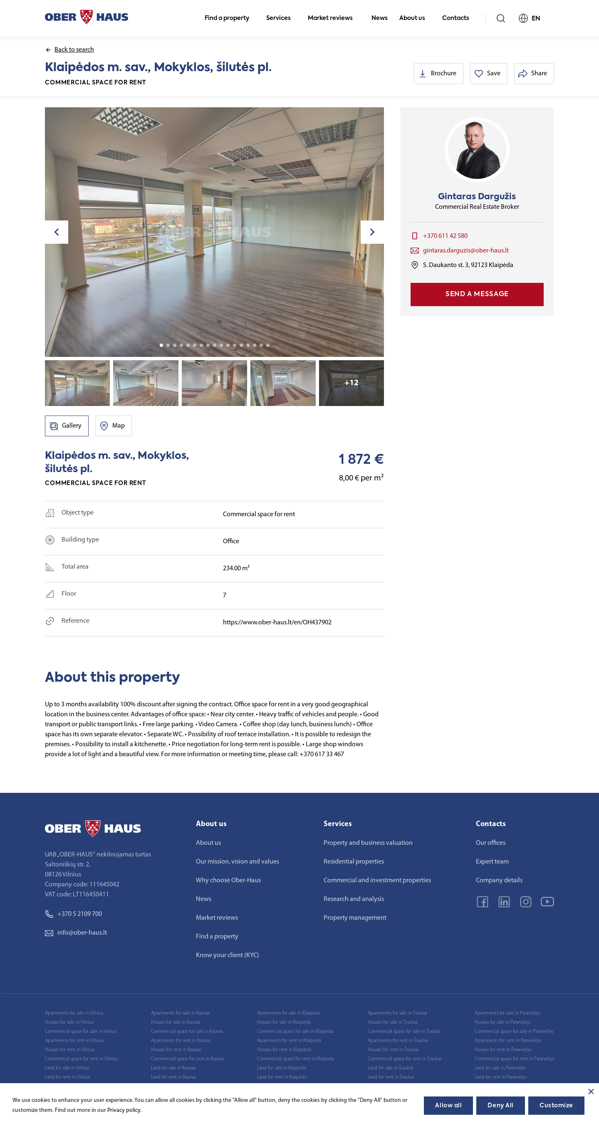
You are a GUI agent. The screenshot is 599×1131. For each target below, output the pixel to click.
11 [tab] (228, 345)
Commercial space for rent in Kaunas (187, 1059)
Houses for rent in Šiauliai (393, 1049)
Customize (556, 1106)
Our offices (490, 843)
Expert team (492, 862)
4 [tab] (181, 345)
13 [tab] (241, 345)
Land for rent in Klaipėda (282, 1077)
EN (533, 18)
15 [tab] (254, 345)
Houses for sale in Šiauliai (393, 1022)
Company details (499, 880)
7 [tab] (201, 345)
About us (415, 18)
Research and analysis (354, 899)
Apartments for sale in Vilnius (74, 1013)
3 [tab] (174, 345)
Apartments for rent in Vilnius (74, 1040)
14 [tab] (248, 345)
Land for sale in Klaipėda (281, 1068)
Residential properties (354, 862)
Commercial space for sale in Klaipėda (295, 1031)
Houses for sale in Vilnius (69, 1022)
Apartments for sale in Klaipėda (288, 1013)
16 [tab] (261, 345)
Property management (355, 918)
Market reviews (334, 18)
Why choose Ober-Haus (228, 880)
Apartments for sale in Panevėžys (507, 1013)
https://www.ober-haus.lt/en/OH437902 (277, 622)
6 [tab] (194, 345)
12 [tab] (234, 345)
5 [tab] (188, 345)
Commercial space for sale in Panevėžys (514, 1031)
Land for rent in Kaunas (173, 1077)
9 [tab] (214, 345)
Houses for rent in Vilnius (69, 1049)
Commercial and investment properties (377, 880)
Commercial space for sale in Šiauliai (404, 1031)
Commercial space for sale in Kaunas (187, 1031)
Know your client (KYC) (227, 955)
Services (282, 18)
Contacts (459, 18)
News (379, 18)
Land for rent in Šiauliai (391, 1077)
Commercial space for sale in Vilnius (80, 1031)
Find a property (230, 18)
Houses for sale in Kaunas (175, 1022)
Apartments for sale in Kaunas (180, 1013)
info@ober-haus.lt (76, 933)
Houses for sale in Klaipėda (283, 1022)
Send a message (477, 294)
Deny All (500, 1106)
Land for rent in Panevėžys (501, 1077)
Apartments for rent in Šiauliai (398, 1040)
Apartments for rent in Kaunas (180, 1040)
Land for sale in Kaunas (173, 1068)
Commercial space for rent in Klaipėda (295, 1059)
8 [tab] (208, 345)
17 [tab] (268, 345)
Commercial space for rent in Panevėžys (514, 1059)
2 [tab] (168, 345)
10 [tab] (221, 345)
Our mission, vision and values (237, 862)
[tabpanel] (214, 232)
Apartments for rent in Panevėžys (508, 1040)
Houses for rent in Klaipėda (284, 1049)
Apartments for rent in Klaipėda (289, 1040)
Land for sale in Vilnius (67, 1068)
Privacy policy (123, 1110)
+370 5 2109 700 (73, 914)
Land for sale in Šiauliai (390, 1068)
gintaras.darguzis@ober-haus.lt (466, 250)
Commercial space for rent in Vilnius (81, 1059)
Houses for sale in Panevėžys (502, 1022)
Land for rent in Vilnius (67, 1077)
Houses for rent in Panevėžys (503, 1049)
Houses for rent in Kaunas (176, 1049)
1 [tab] (161, 345)
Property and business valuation (368, 843)
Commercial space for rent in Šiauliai (404, 1059)
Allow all (448, 1106)
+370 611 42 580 (445, 236)
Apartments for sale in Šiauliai (397, 1013)
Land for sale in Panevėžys (500, 1068)
